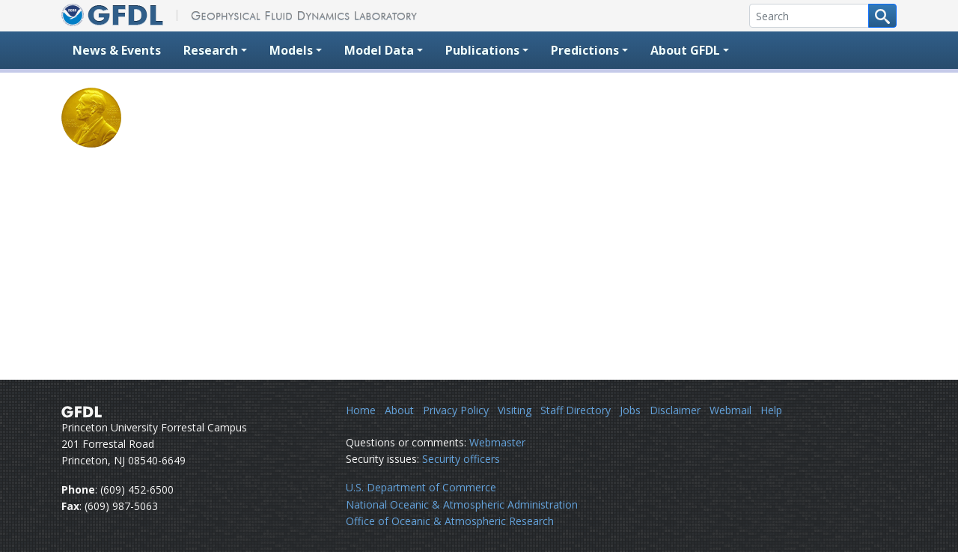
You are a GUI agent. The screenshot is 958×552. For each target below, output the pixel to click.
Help (771, 410)
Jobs (630, 410)
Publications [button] (482, 50)
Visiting (514, 410)
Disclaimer (675, 410)
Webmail (730, 410)
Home (361, 410)
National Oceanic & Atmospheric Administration (462, 504)
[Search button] (882, 16)
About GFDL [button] (685, 50)
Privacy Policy (456, 410)
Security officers (461, 459)
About (399, 410)
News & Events (117, 50)
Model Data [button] (379, 50)
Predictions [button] (585, 50)
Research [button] (210, 50)
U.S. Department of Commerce (421, 487)
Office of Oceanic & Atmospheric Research (450, 521)
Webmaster (497, 442)
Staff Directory (575, 410)
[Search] (809, 16)
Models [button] (291, 50)
